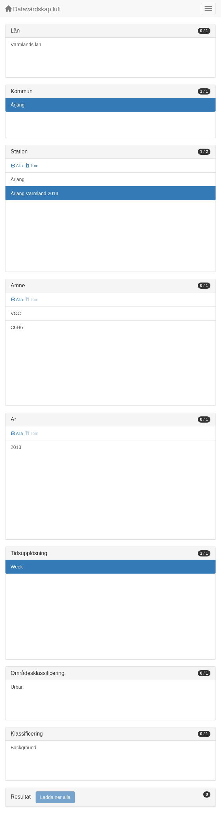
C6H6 (17, 327)
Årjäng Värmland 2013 (34, 193)
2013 (16, 447)
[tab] (110, 797)
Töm (31, 165)
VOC (16, 313)
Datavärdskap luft (33, 9)
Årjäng (17, 105)
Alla (17, 165)
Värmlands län (26, 44)
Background (23, 747)
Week (17, 566)
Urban (17, 687)
